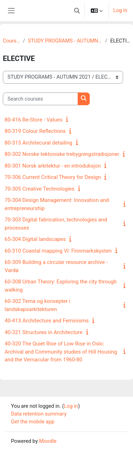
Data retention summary (39, 414)
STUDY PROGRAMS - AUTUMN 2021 (65, 41)
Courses (11, 41)
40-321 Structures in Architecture (44, 332)
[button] (77, 10)
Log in (120, 10)
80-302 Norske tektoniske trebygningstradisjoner (62, 154)
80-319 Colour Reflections (35, 131)
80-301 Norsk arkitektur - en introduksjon (53, 166)
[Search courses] (40, 98)
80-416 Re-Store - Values (33, 120)
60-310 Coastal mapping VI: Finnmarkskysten (58, 251)
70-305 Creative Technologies (39, 189)
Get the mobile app (32, 421)
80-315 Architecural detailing (38, 143)
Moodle (47, 441)
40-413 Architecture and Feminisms (47, 320)
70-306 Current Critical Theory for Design (53, 177)
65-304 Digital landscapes (35, 239)
